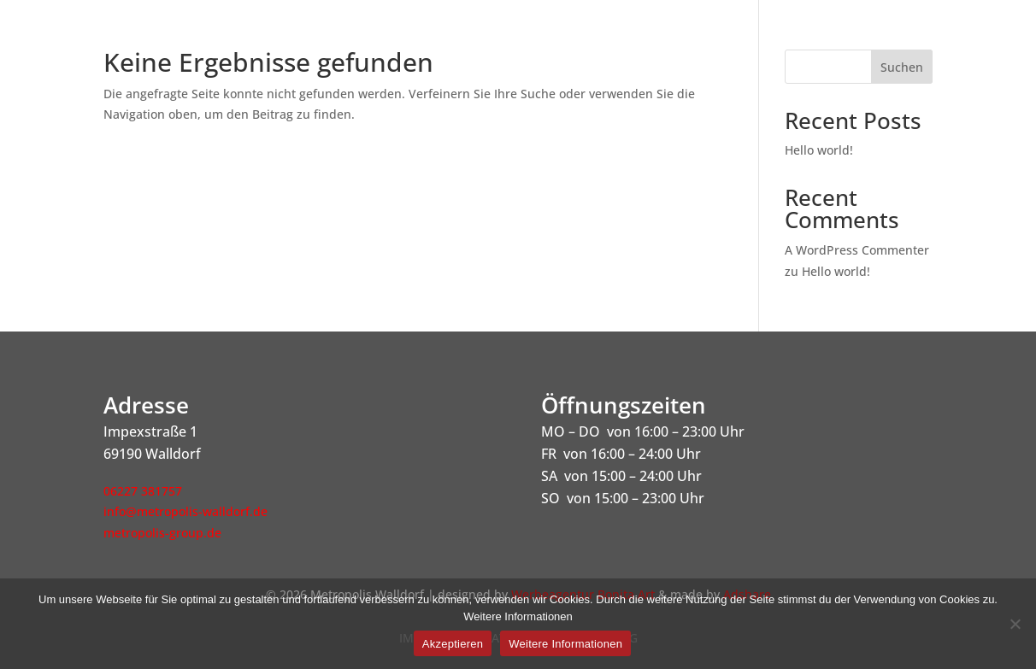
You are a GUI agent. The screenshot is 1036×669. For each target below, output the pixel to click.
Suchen (901, 67)
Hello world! (819, 150)
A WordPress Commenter (857, 250)
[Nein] (1014, 623)
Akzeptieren (452, 643)
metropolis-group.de (162, 533)
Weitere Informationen (565, 643)
